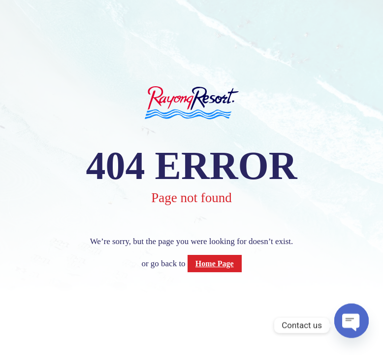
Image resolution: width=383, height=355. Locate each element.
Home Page (214, 263)
